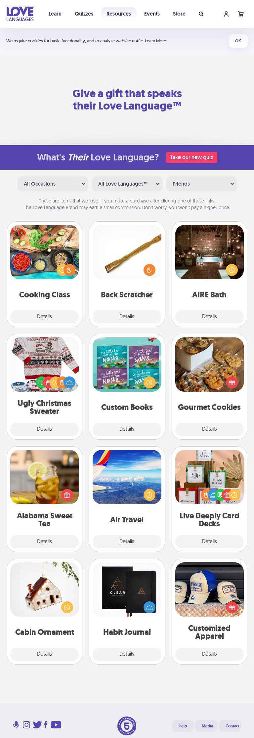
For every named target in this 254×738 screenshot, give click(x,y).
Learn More (155, 41)
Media (207, 726)
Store (179, 13)
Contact (232, 726)
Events (152, 13)
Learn (55, 13)
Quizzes (84, 13)
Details (44, 317)
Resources (118, 13)
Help (183, 726)
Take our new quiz (191, 157)
